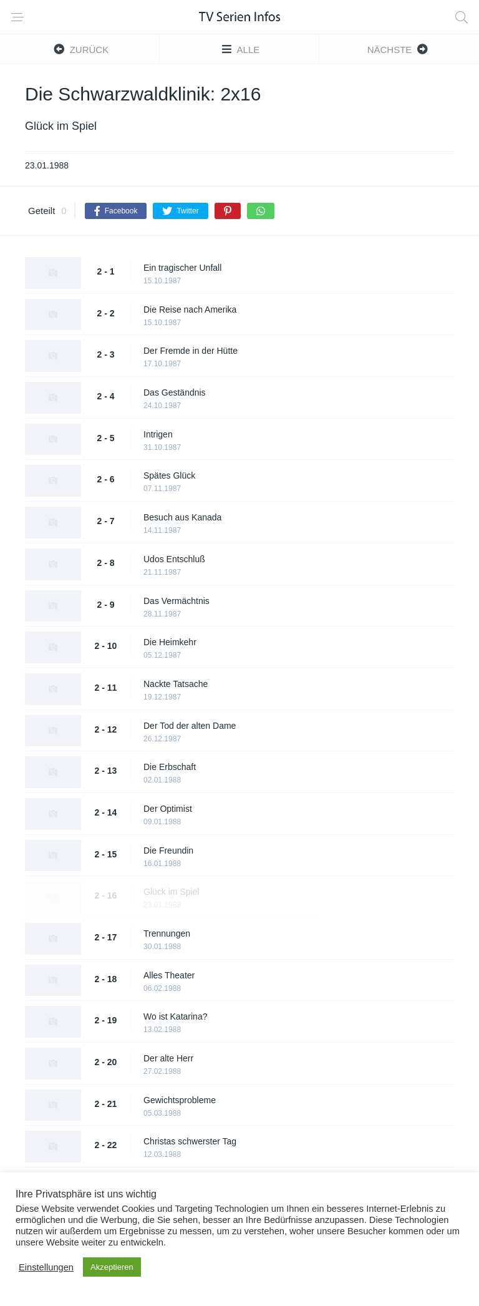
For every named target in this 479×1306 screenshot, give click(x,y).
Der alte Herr (168, 1058)
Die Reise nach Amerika (189, 309)
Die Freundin (168, 850)
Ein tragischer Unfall (182, 268)
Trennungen (166, 933)
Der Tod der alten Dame (189, 726)
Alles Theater (169, 975)
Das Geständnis (174, 392)
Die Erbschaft (169, 767)
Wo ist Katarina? (175, 1016)
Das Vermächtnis (176, 601)
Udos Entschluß (174, 559)
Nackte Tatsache (175, 684)
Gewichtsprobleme (179, 1100)
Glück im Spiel (171, 892)
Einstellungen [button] (46, 1267)
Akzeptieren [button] (111, 1267)
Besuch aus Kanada (182, 517)
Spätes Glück (169, 475)
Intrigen (158, 434)
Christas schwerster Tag (189, 1141)
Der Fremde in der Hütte (190, 351)
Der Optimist (167, 809)
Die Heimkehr (169, 642)
